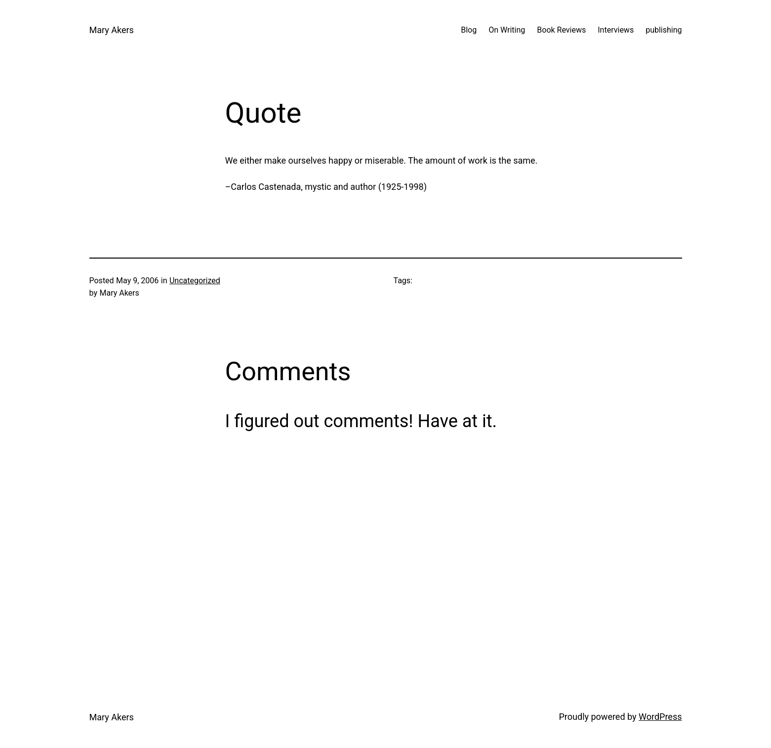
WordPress (660, 716)
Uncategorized (194, 280)
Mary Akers (111, 30)
